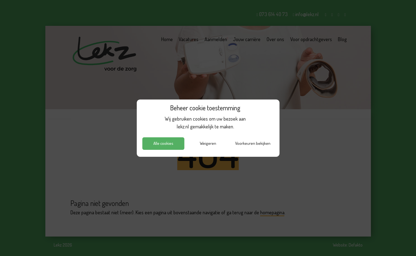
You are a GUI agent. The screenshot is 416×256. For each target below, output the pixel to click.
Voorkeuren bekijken (252, 143)
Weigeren (208, 143)
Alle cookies (163, 143)
